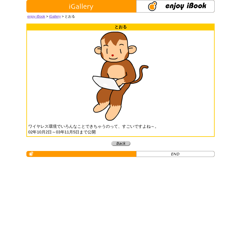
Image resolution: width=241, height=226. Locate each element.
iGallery (55, 16)
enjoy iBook (36, 16)
